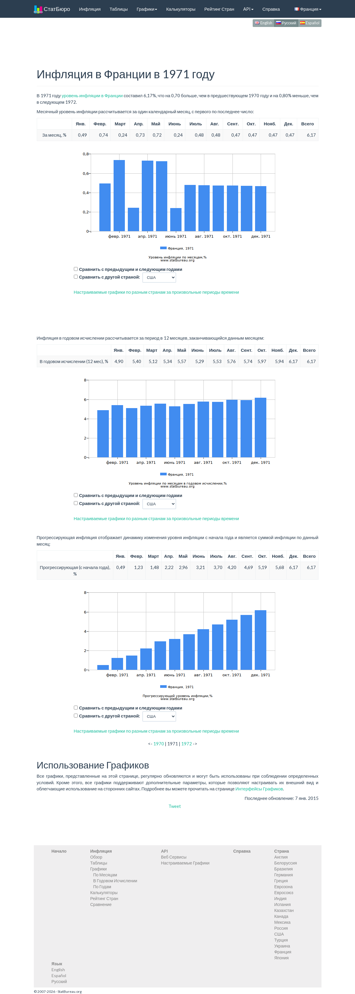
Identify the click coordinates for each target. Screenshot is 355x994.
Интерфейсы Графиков (259, 788)
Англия (281, 856)
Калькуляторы (180, 9)
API (248, 9)
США (279, 934)
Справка (271, 9)
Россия (281, 928)
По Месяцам (105, 874)
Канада (281, 916)
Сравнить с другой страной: (109, 276)
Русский (286, 22)
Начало (59, 851)
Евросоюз (283, 892)
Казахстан (284, 910)
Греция (281, 880)
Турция (281, 939)
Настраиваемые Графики (185, 862)
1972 (186, 743)
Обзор (96, 856)
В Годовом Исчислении (115, 880)
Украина (282, 945)
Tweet (174, 806)
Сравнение (101, 904)
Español (309, 22)
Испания (282, 904)
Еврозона (283, 886)
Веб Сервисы (174, 856)
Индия (280, 898)
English (263, 22)
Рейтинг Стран (219, 9)
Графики (147, 9)
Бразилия (283, 868)
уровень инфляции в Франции (92, 95)
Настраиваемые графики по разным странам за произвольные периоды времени (156, 292)
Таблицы (118, 9)
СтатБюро (52, 8)
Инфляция (90, 9)
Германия (283, 874)
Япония (281, 957)
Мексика (282, 922)
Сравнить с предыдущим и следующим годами (130, 269)
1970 (158, 743)
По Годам (102, 886)
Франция (307, 9)
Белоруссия (285, 862)
